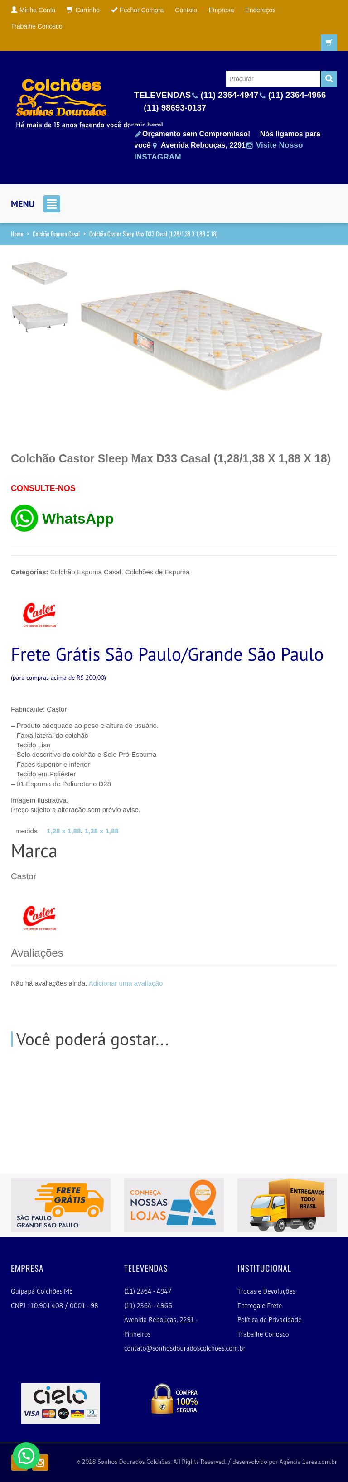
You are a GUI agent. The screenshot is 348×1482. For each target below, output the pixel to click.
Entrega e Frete (259, 1305)
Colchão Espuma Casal (56, 233)
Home (17, 233)
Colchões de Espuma (157, 572)
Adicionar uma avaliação (126, 983)
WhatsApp (78, 518)
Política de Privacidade (269, 1319)
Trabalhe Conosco (263, 1334)
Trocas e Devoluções (266, 1291)
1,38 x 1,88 (102, 831)
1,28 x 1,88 (64, 831)
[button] (26, 1455)
